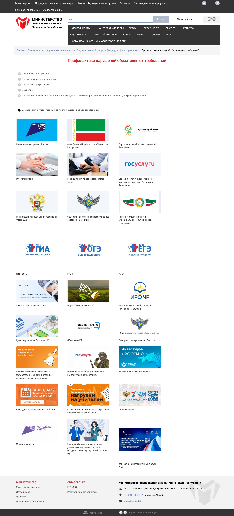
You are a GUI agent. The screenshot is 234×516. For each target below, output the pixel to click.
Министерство (23, 3)
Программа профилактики (36, 84)
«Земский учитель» (105, 35)
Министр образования (28, 487)
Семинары (27, 90)
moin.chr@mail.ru (132, 501)
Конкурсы (189, 28)
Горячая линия (134, 35)
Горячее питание (160, 35)
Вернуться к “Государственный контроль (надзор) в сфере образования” (60, 110)
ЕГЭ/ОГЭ (170, 28)
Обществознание (53, 9)
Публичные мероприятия (35, 73)
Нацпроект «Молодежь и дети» (117, 28)
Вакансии (124, 3)
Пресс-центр (151, 28)
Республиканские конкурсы (82, 492)
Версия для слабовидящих (143, 512)
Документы (79, 35)
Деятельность (81, 28)
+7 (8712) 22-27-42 (133, 495)
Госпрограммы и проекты (30, 501)
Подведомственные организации (54, 3)
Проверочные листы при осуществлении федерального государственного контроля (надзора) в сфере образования (84, 95)
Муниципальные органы (102, 3)
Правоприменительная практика (39, 79)
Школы (81, 3)
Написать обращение (27, 9)
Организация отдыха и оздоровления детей (99, 41)
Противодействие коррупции (150, 3)
